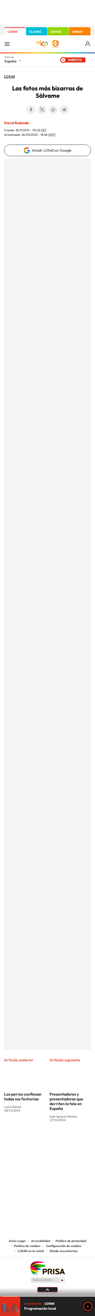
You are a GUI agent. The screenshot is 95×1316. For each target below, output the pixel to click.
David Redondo (16, 123)
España (10, 61)
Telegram (64, 109)
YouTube (37, 1139)
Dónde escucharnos (64, 1251)
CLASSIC (35, 31)
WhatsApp (53, 109)
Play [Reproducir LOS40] (88, 1306)
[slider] (47, 1296)
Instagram (17, 1139)
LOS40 (12, 31)
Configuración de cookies (63, 1246)
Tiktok (27, 1139)
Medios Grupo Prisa (48, 1280)
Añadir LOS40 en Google (52, 150)
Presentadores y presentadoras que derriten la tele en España (66, 1101)
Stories (78, 1139)
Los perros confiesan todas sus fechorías (22, 1096)
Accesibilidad (40, 1241)
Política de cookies (27, 1246)
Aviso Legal (17, 1241)
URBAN (77, 31)
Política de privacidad (71, 1241)
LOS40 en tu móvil (31, 1251)
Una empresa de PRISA (47, 1268)
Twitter (41, 109)
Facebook (30, 109)
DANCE (56, 31)
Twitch (68, 1139)
